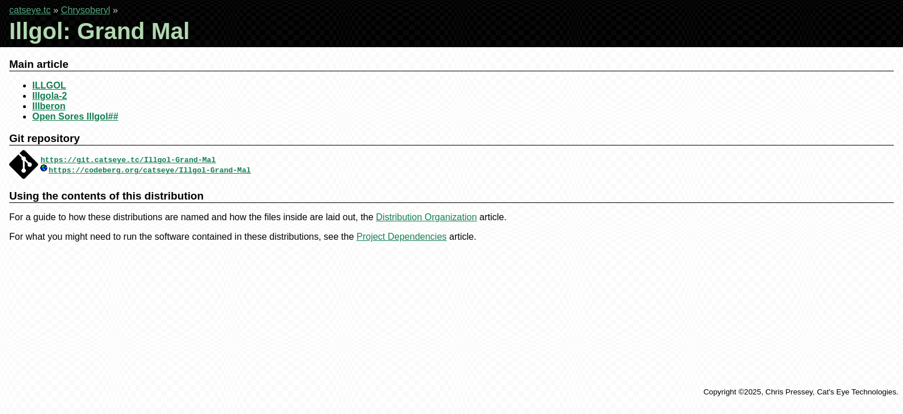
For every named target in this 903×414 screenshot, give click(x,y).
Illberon (49, 106)
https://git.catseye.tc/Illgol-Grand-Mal (127, 159)
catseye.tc (30, 10)
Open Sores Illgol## (75, 116)
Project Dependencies (401, 236)
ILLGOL (49, 85)
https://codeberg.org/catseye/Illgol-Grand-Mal (149, 169)
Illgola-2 (49, 96)
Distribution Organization (426, 217)
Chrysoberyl (85, 10)
